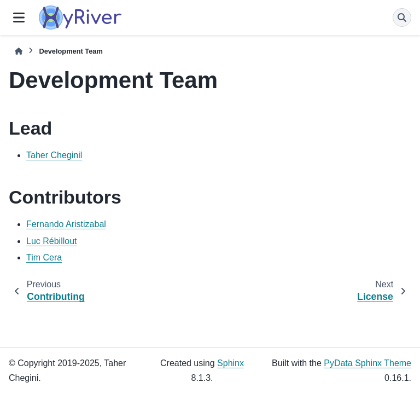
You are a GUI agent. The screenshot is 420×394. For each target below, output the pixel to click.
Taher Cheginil (54, 155)
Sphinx (230, 363)
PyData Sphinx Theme (367, 363)
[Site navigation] (19, 17)
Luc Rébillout (51, 241)
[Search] (402, 17)
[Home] (18, 51)
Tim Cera (44, 257)
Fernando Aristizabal (66, 224)
